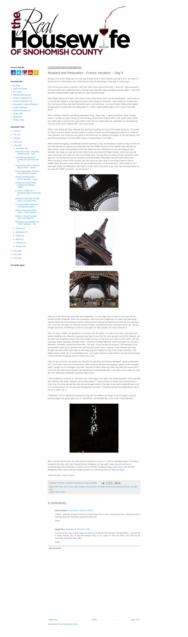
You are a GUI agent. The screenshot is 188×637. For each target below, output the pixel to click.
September (20, 232)
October (19, 228)
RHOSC (94, 487)
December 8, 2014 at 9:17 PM (78, 529)
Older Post (135, 620)
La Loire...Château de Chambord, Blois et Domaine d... (28, 193)
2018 (16, 131)
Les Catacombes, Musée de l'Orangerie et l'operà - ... (26, 205)
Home (94, 620)
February (20, 243)
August (19, 236)
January (19, 246)
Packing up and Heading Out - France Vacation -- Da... (27, 223)
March (18, 239)
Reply (57, 521)
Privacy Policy (18, 120)
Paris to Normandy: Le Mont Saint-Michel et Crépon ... (26, 172)
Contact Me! (18, 114)
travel (51, 489)
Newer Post (53, 620)
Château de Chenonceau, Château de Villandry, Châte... (25, 185)
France (70, 487)
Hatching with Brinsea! (22, 95)
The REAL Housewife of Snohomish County (113, 487)
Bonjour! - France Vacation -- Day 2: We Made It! (27, 217)
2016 (16, 138)
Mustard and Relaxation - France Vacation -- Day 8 (26, 178)
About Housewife (20, 89)
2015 (16, 142)
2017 (16, 135)
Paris (88, 487)
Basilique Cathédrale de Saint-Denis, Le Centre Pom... (27, 200)
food (65, 487)
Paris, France (61, 492)
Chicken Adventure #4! (22, 98)
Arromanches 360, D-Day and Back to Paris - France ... (27, 166)
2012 (16, 254)
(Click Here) (117, 467)
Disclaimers (17, 117)
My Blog (16, 86)
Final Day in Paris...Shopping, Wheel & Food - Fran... (27, 153)
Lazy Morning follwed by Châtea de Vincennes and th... (27, 159)
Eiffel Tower (59, 487)
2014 (16, 145)
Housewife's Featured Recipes (25, 104)
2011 (16, 258)
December (20, 148)
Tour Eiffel (134, 487)
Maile (76, 487)
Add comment (55, 548)
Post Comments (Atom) (68, 624)
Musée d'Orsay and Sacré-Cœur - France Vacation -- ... (28, 211)
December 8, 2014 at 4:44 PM (80, 510)
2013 (16, 251)
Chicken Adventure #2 (22, 110)
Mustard (82, 487)
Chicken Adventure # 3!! (22, 101)
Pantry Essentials (20, 107)
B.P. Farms (17, 92)
